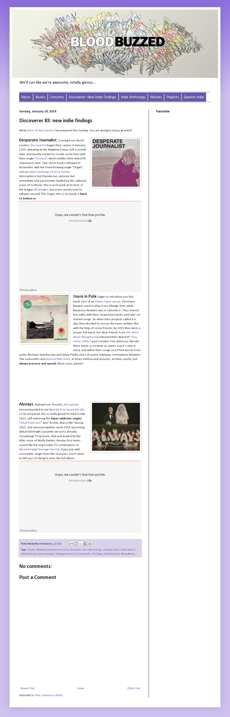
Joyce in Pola (119, 550)
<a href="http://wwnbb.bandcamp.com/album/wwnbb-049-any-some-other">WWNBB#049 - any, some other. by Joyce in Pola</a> (80, 383)
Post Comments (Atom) (49, 695)
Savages (49, 554)
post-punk (39, 554)
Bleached (41, 550)
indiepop (107, 550)
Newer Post (27, 688)
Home (80, 688)
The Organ (97, 554)
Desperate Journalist (58, 550)
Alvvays (31, 550)
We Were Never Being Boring (119, 554)
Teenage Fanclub (64, 554)
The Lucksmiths (82, 554)
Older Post (133, 688)
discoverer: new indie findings (86, 550)
